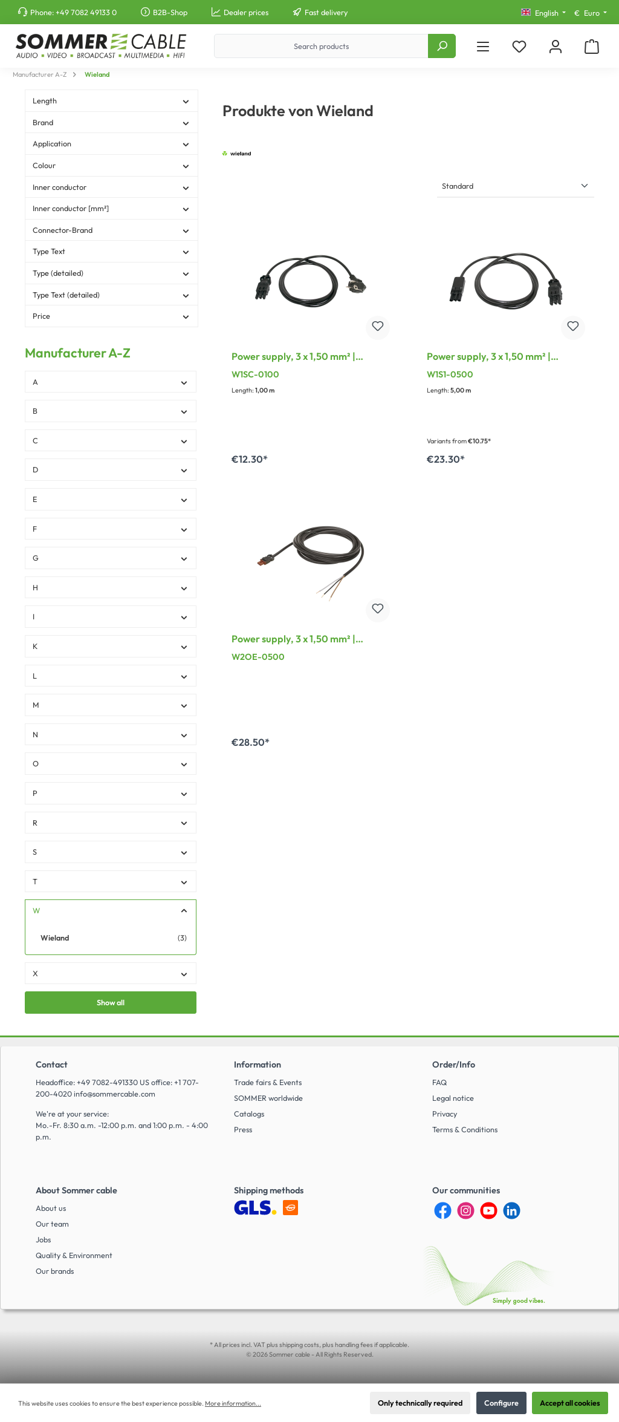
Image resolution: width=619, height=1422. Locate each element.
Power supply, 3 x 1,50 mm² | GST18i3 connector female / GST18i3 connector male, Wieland (501, 357)
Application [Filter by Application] (111, 143)
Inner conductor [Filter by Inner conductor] (111, 187)
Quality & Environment (74, 1255)
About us (51, 1208)
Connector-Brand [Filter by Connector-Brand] (111, 230)
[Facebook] (442, 1210)
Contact (52, 1064)
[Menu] (483, 46)
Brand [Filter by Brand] (111, 122)
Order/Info (453, 1064)
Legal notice (453, 1098)
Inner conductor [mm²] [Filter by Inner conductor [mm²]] (111, 208)
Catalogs (249, 1113)
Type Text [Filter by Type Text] (111, 251)
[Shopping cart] (592, 46)
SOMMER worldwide (268, 1098)
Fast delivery (326, 12)
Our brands (55, 1271)
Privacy (444, 1113)
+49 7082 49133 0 (86, 12)
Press (243, 1129)
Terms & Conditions (464, 1129)
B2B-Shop (170, 12)
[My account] (555, 46)
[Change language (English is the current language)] (543, 13)
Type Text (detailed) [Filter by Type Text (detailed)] (111, 294)
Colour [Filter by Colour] (111, 165)
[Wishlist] (519, 46)
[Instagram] (465, 1210)
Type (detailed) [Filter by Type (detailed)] (111, 273)
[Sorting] (515, 186)
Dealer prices (246, 12)
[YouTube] (488, 1210)
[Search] (442, 46)
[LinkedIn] (511, 1210)
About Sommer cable (76, 1190)
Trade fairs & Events (268, 1082)
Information (257, 1064)
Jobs (43, 1239)
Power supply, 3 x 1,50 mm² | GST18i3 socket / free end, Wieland (309, 640)
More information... (233, 1403)
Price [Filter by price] (111, 316)
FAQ (439, 1082)
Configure (501, 1402)
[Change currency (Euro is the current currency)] (590, 13)
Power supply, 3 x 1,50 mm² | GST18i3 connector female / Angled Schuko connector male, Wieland (309, 357)
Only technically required (420, 1402)
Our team (52, 1223)
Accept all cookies (570, 1402)
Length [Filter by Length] (111, 100)
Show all (111, 1002)
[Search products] (321, 46)
